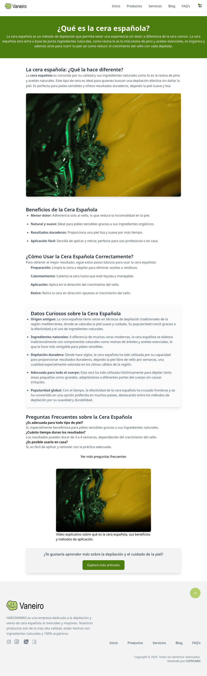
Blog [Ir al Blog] (171, 6)
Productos (135, 643)
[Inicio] (26, 6)
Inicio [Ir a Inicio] (116, 6)
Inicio (114, 643)
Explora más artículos (103, 565)
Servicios (159, 643)
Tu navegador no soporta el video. (103, 500)
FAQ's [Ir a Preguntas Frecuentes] (186, 6)
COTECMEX (193, 661)
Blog (179, 643)
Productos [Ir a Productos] (134, 6)
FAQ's (196, 643)
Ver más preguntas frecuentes (103, 456)
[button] (200, 6)
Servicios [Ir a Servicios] (155, 6)
